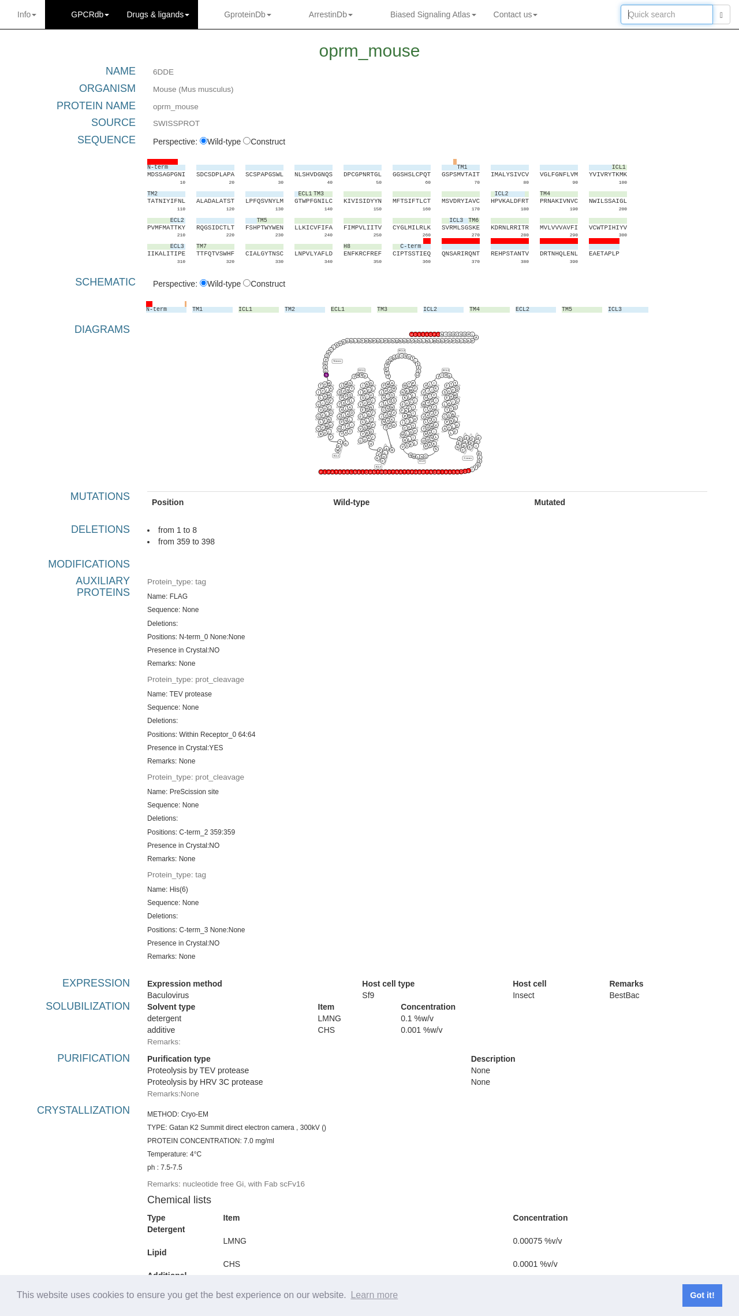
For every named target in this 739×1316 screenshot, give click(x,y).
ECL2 (401, 350)
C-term (467, 458)
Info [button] (26, 14)
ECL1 (362, 370)
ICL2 (378, 466)
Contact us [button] (516, 14)
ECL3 (446, 370)
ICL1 (336, 455)
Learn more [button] (374, 1295)
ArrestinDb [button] (331, 14)
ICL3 (421, 460)
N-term (337, 360)
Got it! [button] (702, 1295)
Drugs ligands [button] (157, 14)
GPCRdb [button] (90, 14)
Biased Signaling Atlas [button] (433, 14)
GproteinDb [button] (247, 14)
